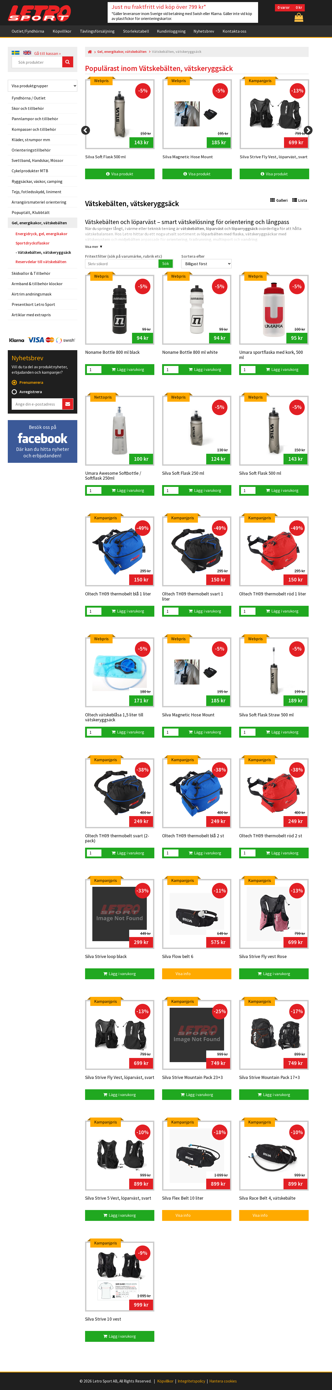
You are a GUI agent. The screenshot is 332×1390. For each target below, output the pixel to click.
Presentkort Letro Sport (33, 304)
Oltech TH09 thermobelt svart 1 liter (192, 597)
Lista (299, 200)
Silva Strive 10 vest (103, 1319)
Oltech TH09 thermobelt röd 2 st (270, 836)
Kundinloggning (171, 31)
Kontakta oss (234, 31)
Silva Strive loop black (106, 956)
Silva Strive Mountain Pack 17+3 (269, 1077)
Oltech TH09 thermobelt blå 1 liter (118, 594)
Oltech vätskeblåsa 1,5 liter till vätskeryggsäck (114, 717)
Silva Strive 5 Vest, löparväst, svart (118, 1198)
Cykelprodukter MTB (30, 170)
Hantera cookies (223, 1381)
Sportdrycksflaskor (33, 243)
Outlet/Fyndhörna (28, 31)
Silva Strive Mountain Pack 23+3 (192, 1077)
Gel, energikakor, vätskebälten (39, 222)
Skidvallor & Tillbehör (31, 273)
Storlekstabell (136, 31)
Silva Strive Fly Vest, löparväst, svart (119, 1077)
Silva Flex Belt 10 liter (182, 1198)
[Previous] (85, 130)
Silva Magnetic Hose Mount (188, 715)
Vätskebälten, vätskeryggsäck (44, 252)
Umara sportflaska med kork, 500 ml (271, 355)
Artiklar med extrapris (31, 314)
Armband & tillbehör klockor (37, 283)
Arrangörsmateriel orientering (39, 202)
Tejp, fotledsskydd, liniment (36, 191)
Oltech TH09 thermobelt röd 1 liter (272, 594)
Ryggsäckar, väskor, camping (37, 181)
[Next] (308, 130)
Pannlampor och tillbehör (35, 118)
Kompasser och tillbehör (34, 129)
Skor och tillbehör (28, 108)
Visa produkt (119, 173)
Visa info (180, 973)
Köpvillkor (62, 31)
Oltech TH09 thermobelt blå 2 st (193, 836)
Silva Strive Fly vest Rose (263, 956)
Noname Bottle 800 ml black (112, 352)
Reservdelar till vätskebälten (41, 261)
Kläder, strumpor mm (31, 139)
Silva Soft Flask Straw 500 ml (266, 715)
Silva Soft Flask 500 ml (260, 473)
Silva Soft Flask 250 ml (183, 473)
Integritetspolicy (191, 1381)
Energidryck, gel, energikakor (41, 233)
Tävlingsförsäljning (97, 31)
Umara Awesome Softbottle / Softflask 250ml (113, 476)
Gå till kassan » (47, 53)
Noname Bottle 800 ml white (190, 352)
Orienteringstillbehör (31, 150)
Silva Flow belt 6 (177, 956)
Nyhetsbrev (203, 31)
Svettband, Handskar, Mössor (37, 160)
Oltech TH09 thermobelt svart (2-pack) (117, 838)
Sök (165, 263)
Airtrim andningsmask (31, 294)
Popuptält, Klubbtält (31, 212)
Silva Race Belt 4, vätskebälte (267, 1198)
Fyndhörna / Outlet (29, 97)
